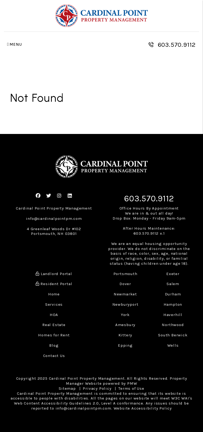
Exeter (172, 273)
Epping (125, 345)
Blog (53, 345)
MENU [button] (14, 44)
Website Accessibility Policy (143, 408)
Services (54, 304)
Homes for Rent (54, 335)
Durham (173, 294)
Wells (173, 345)
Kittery (125, 335)
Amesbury (125, 324)
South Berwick (172, 335)
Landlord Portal (54, 273)
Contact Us (54, 355)
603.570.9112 (177, 44)
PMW (132, 383)
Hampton (173, 304)
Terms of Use (131, 388)
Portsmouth (125, 273)
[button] (38, 196)
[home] (101, 15)
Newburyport (125, 304)
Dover (125, 283)
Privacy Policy (97, 388)
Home (54, 294)
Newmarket (125, 294)
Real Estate (54, 324)
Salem (173, 283)
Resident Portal (54, 283)
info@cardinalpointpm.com (54, 218)
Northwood (173, 324)
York (125, 314)
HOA (54, 314)
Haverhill (172, 314)
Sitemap (67, 388)
